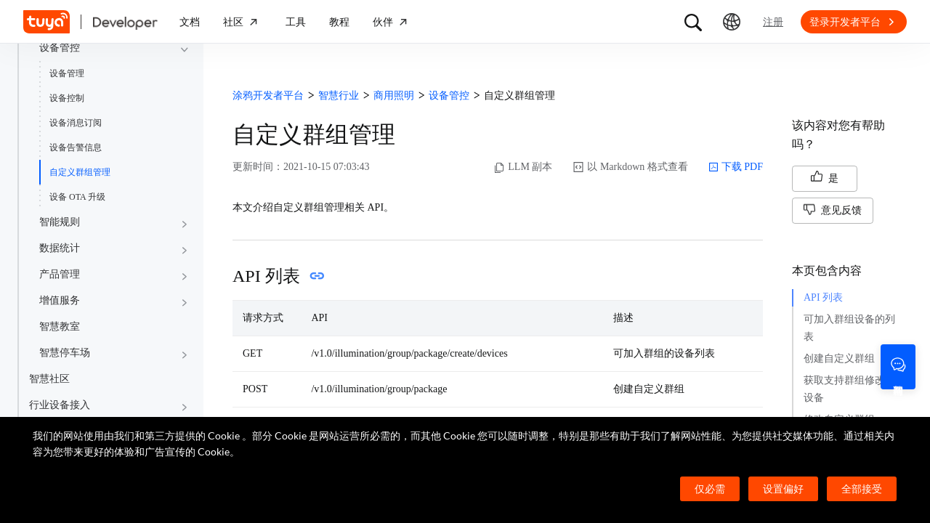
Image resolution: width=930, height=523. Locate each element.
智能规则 (59, 221)
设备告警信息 (75, 147)
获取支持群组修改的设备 (849, 389)
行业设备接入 (59, 405)
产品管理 (59, 274)
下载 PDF (735, 167)
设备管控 (59, 47)
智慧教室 (59, 326)
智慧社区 (49, 378)
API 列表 (823, 297)
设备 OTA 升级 (77, 197)
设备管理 (66, 73)
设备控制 (66, 98)
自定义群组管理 (79, 172)
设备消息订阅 (75, 123)
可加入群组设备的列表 (849, 328)
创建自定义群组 (839, 358)
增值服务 (59, 300)
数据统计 (59, 248)
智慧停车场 (64, 352)
